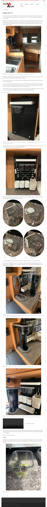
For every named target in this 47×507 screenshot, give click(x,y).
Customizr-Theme (15, 505)
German (37, 0)
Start (3, 9)
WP (7, 505)
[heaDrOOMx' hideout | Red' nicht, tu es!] (8, 5)
